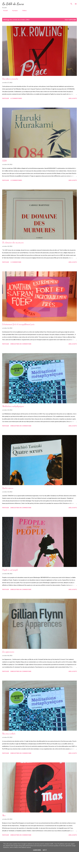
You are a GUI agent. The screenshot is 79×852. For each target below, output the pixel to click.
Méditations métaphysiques (13, 406)
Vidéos (23, 10)
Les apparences (8, 651)
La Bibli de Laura (13, 4)
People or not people (10, 569)
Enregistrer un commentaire (20, 344)
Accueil (4, 10)
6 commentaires (16, 98)
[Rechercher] (71, 3)
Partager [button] (5, 98)
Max (4, 815)
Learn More (37, 850)
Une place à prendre (10, 78)
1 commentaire (15, 262)
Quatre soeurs (7, 488)
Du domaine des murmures (13, 242)
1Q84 (4, 160)
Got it (45, 850)
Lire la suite (73, 98)
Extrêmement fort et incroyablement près (18, 324)
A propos (14, 10)
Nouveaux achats (8, 733)
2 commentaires (16, 180)
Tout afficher (70, 19)
